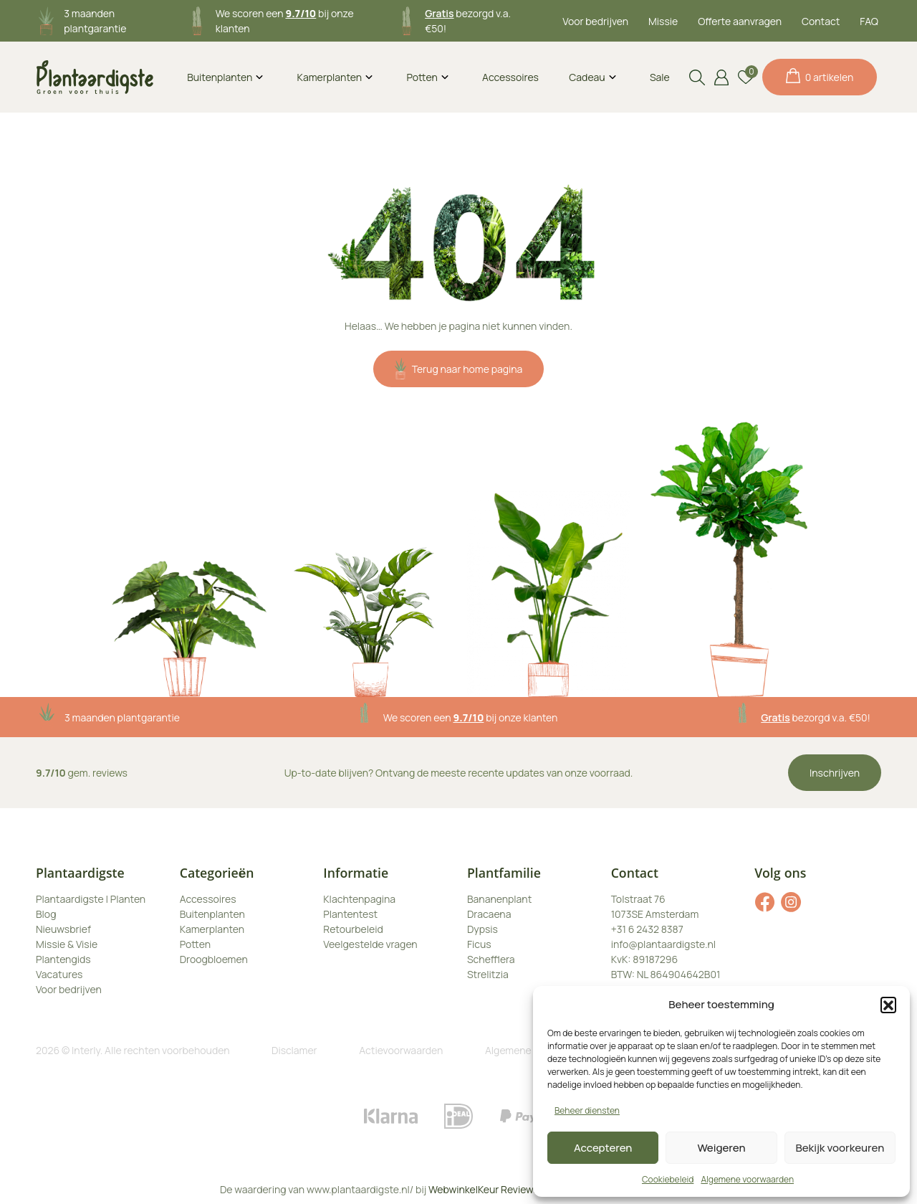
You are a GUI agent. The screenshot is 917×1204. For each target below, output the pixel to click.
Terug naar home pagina (459, 368)
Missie (663, 21)
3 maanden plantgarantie (122, 717)
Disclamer (294, 1050)
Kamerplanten (329, 77)
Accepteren (603, 1147)
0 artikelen (820, 76)
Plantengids (63, 959)
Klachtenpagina (359, 899)
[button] (888, 1004)
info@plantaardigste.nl (663, 944)
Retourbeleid (353, 929)
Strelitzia (488, 974)
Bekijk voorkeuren (839, 1147)
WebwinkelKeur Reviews (483, 1189)
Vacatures (59, 974)
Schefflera (491, 959)
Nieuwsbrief (63, 929)
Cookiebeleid (667, 1179)
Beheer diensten (587, 1110)
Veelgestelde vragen (370, 944)
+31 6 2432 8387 (647, 929)
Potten (421, 77)
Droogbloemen (214, 959)
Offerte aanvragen (740, 21)
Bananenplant (499, 899)
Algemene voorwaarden (747, 1179)
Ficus (479, 944)
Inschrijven (835, 772)
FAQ (869, 21)
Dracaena (489, 914)
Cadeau (587, 77)
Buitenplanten (219, 77)
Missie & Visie (66, 944)
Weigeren (722, 1147)
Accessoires (510, 77)
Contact (821, 21)
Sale (660, 77)
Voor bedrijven (595, 21)
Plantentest (350, 914)
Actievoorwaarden (401, 1050)
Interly (86, 1050)
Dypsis (482, 929)
